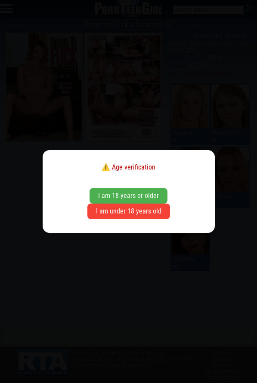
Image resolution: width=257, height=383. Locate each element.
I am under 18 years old (128, 211)
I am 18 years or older (128, 196)
